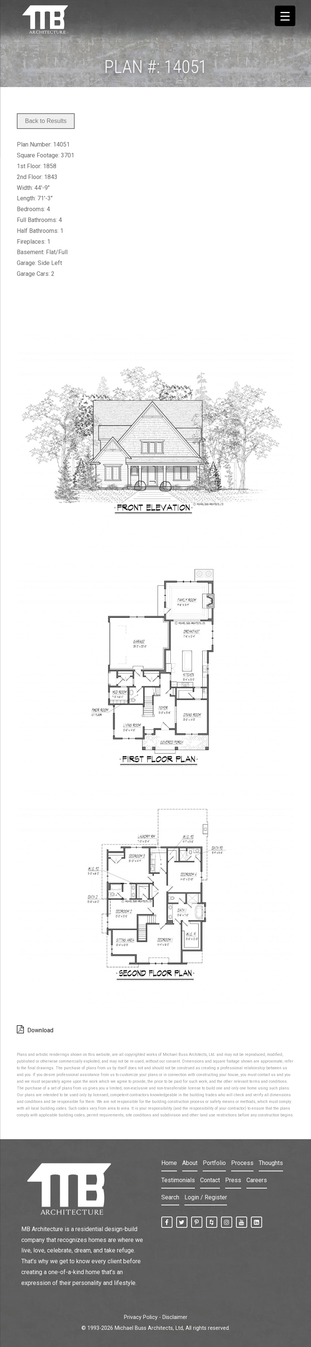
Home (169, 1162)
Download (35, 1029)
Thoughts (271, 1162)
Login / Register (205, 1197)
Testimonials (178, 1180)
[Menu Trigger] (285, 16)
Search (170, 1197)
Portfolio (214, 1162)
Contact (210, 1180)
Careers (256, 1180)
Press (233, 1180)
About (190, 1162)
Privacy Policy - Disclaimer (155, 1317)
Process (242, 1162)
